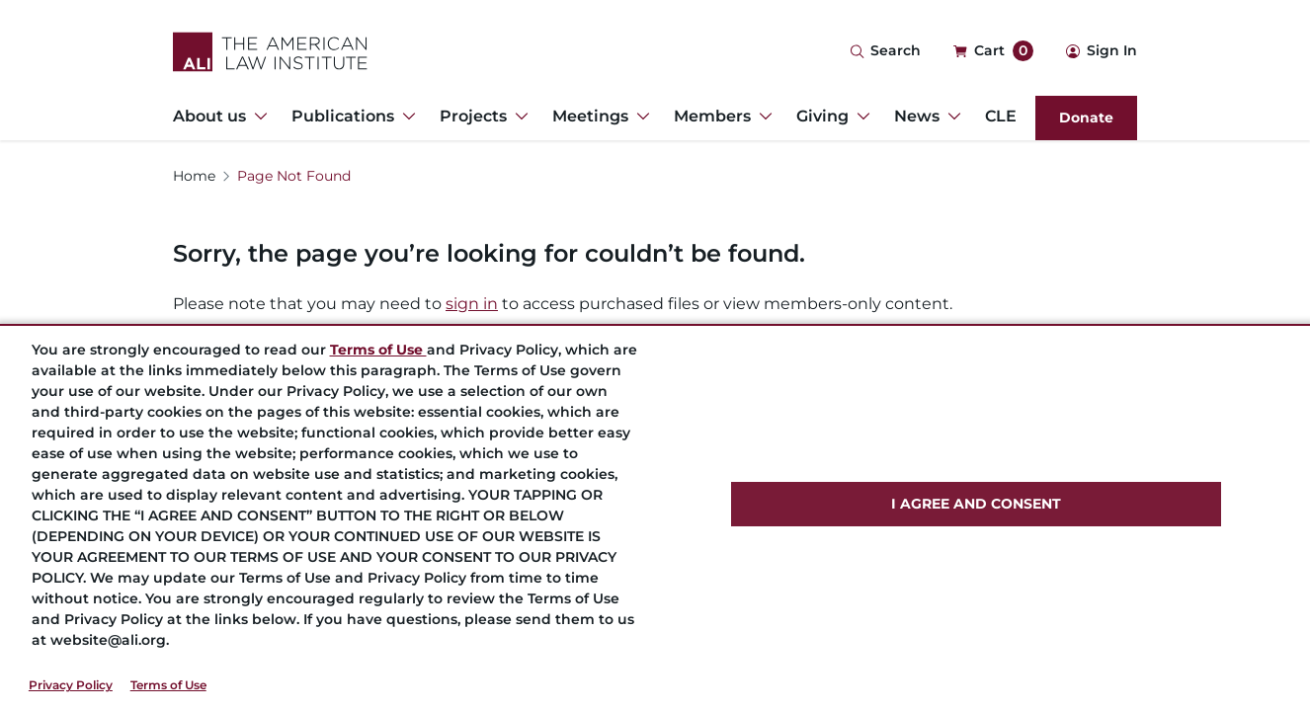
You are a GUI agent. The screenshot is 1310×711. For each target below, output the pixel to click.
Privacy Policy (71, 684)
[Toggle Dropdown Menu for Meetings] (639, 116)
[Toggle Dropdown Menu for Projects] (518, 116)
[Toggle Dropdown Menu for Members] (762, 116)
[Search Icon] (885, 52)
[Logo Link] (270, 52)
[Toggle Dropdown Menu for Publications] (405, 116)
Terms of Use (168, 684)
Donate (1086, 117)
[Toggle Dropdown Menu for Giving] (859, 116)
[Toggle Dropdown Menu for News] (950, 116)
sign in (472, 303)
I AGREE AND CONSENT (976, 504)
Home (194, 176)
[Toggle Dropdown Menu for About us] (257, 116)
